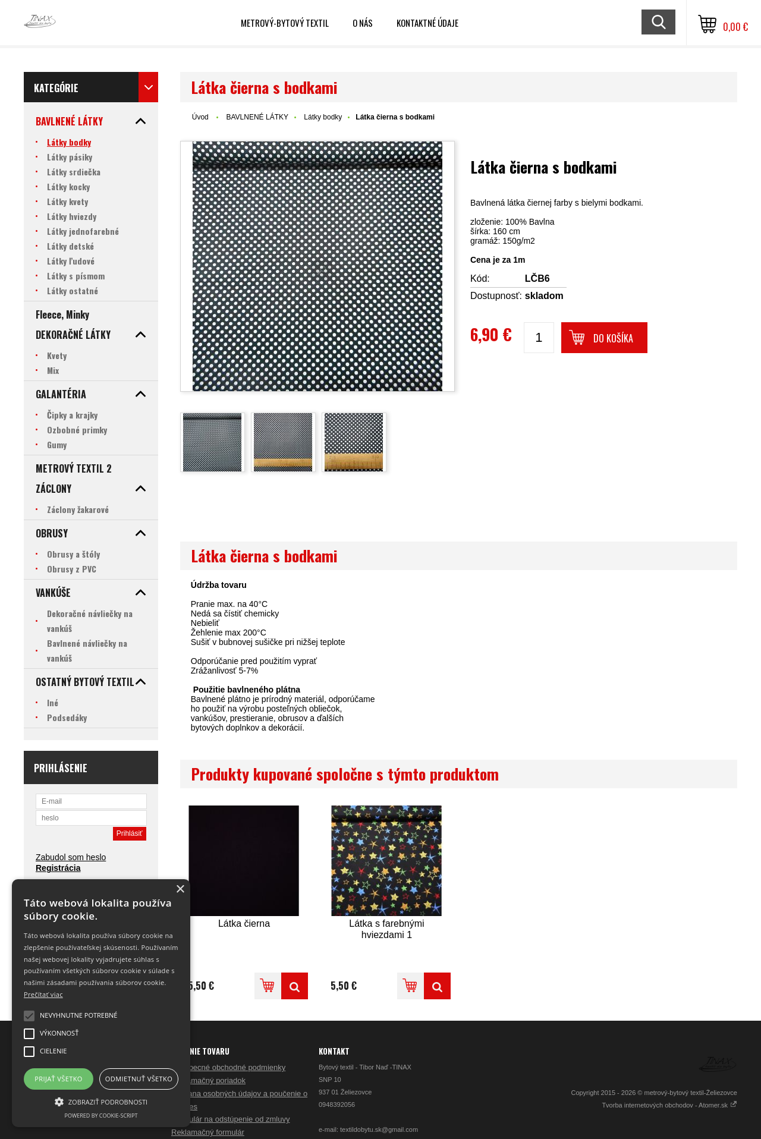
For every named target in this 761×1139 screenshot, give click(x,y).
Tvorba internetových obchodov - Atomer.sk (669, 1105)
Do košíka (613, 338)
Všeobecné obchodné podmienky (228, 1067)
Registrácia (58, 868)
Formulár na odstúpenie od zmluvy (230, 1119)
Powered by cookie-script (101, 1115)
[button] (101, 1101)
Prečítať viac (43, 994)
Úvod (200, 117)
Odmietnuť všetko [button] (138, 1078)
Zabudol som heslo (71, 857)
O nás (363, 22)
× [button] (179, 889)
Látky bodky (323, 117)
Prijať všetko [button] (58, 1078)
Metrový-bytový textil (285, 22)
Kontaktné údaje (427, 22)
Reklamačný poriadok (208, 1080)
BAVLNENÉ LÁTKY (257, 117)
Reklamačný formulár (207, 1132)
